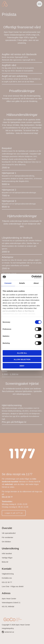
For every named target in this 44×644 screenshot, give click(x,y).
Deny (22, 366)
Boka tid (5, 562)
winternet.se (9, 632)
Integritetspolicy (8, 628)
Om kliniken (6, 542)
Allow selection (22, 359)
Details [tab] (22, 283)
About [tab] (36, 283)
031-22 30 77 (7, 582)
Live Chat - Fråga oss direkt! (13, 586)
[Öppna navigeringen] (39, 4)
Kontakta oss (7, 578)
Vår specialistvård (8, 533)
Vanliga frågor (7, 558)
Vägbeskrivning (8, 574)
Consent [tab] (7, 283)
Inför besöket (7, 553)
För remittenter (7, 537)
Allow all (22, 353)
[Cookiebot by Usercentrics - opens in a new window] (31, 276)
